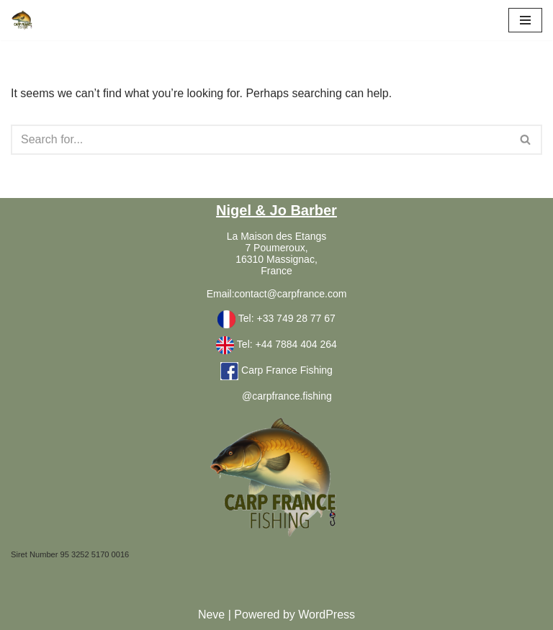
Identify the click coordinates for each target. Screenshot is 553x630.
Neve (211, 614)
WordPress (326, 614)
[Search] (260, 140)
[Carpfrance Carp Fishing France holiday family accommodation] (22, 20)
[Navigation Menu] (525, 20)
